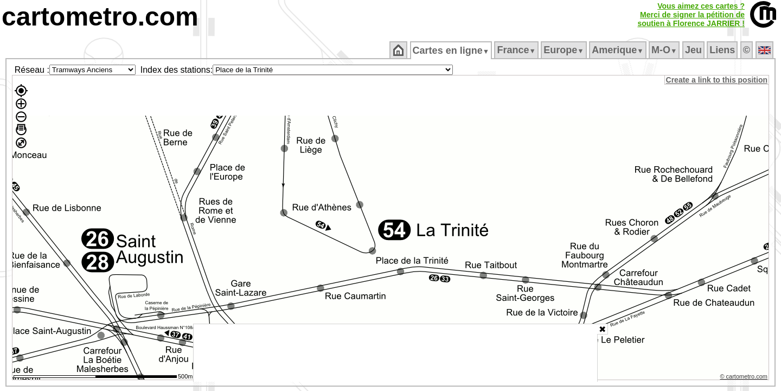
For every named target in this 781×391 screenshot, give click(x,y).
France (517, 50)
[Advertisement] (395, 353)
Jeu (694, 50)
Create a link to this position (717, 79)
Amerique (618, 50)
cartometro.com (100, 16)
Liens (723, 50)
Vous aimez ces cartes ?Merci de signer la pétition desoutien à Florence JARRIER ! (691, 15)
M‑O (665, 50)
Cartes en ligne (451, 50)
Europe (565, 50)
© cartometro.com (745, 378)
